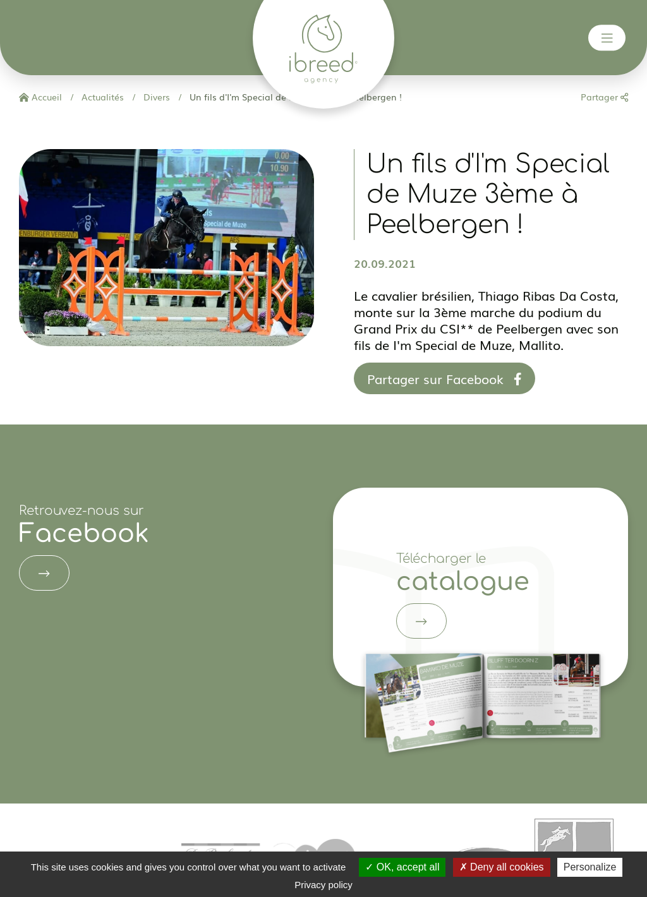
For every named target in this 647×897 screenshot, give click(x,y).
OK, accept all (402, 867)
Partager (604, 96)
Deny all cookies (501, 867)
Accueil (40, 96)
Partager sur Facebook (444, 378)
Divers (155, 96)
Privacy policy (323, 884)
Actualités (101, 96)
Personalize (590, 867)
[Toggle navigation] (607, 38)
